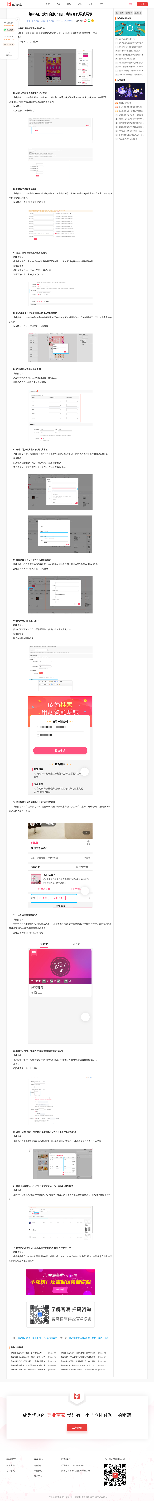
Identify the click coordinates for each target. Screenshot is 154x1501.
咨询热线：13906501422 (72, 1466)
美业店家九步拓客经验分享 (126, 139)
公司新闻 (119, 13)
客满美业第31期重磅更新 (125, 59)
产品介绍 (38, 1471)
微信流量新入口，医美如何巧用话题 (129, 111)
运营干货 (128, 13)
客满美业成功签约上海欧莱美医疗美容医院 (78, 1353)
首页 (48, 4)
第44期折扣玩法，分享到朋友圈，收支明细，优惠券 (79, 1361)
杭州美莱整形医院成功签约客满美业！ (130, 75)
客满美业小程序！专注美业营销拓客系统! (131, 71)
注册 (142, 4)
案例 (69, 4)
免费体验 (38, 1466)
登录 (131, 4)
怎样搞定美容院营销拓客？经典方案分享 (130, 123)
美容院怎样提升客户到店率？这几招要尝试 (131, 131)
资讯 (80, 4)
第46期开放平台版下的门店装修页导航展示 (78, 1357)
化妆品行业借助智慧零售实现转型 (128, 107)
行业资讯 (137, 13)
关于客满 (10, 1466)
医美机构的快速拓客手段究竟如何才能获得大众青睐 (134, 55)
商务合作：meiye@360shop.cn (75, 1471)
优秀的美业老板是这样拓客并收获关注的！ (131, 43)
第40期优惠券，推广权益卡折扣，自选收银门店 (29, 1369)
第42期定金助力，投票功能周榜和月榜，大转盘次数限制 (29, 1365)
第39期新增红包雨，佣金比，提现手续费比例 (79, 1369)
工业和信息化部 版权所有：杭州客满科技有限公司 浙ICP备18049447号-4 (78, 1497)
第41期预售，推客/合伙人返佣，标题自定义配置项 (79, 1365)
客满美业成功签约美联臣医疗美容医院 (26, 1353)
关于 (101, 4)
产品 (58, 4)
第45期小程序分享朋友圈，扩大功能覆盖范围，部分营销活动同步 (48, 1338)
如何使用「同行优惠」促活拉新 (127, 51)
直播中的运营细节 (123, 103)
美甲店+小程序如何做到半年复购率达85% (131, 47)
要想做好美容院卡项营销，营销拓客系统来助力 (133, 127)
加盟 (90, 4)
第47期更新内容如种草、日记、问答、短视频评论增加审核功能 (98, 1338)
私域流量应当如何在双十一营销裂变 (129, 115)
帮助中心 (38, 1476)
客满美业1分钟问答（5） (125, 39)
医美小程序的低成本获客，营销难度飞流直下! (132, 67)
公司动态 (10, 1471)
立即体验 (77, 1427)
